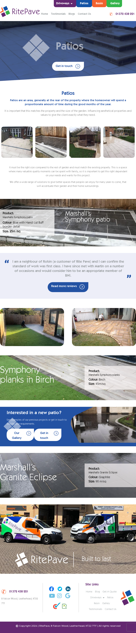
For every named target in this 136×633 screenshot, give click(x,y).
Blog (97, 592)
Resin (99, 3)
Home (44, 14)
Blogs (72, 14)
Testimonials (58, 14)
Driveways (64, 3)
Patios (84, 3)
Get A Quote (110, 592)
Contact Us (84, 14)
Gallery (115, 3)
